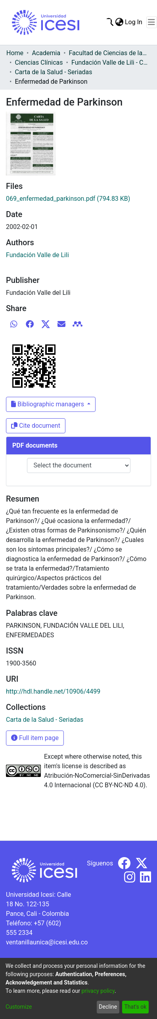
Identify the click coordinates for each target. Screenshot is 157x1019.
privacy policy (98, 991)
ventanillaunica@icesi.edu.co (47, 942)
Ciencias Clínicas (39, 62)
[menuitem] (119, 22)
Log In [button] (134, 22)
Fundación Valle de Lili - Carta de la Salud (111, 62)
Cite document (35, 425)
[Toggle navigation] (151, 22)
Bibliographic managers (48, 404)
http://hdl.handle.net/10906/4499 (53, 691)
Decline (108, 1007)
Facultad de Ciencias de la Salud (108, 53)
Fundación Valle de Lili (37, 255)
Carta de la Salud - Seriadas (53, 72)
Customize (19, 1007)
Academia (46, 53)
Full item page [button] (35, 738)
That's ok (135, 1007)
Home (14, 53)
